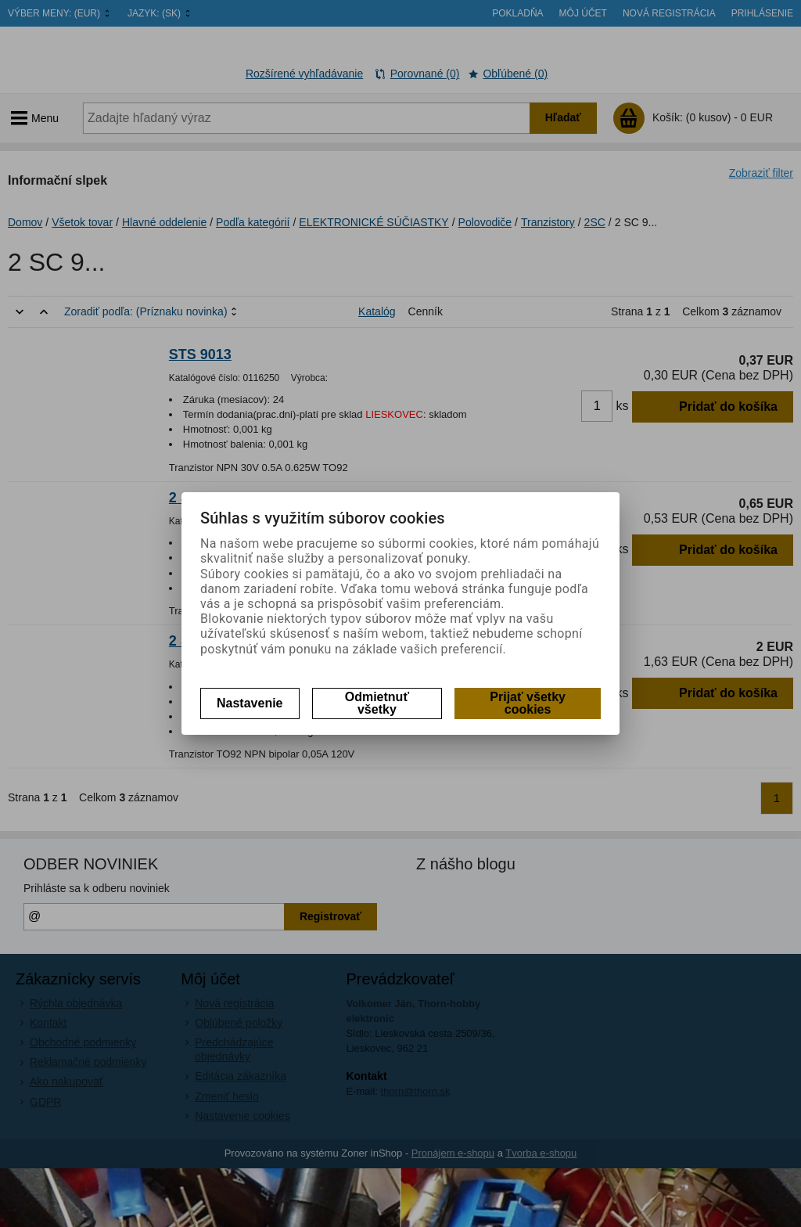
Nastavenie (250, 703)
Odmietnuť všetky (377, 703)
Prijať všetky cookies (528, 703)
